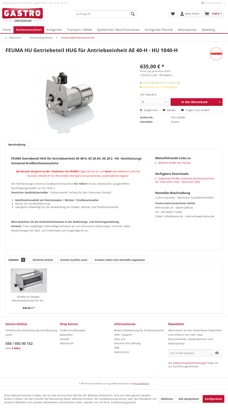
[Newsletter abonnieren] (216, 353)
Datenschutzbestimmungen (190, 363)
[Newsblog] (208, 29)
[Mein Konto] (189, 13)
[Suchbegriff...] (105, 13)
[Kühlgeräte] (54, 29)
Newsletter (66, 334)
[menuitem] (105, 13)
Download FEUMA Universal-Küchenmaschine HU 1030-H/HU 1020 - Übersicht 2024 (184, 180)
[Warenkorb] (213, 13)
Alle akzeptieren (189, 399)
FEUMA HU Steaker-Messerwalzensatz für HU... (28, 298)
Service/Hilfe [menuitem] (212, 3)
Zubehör (16, 260)
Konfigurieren (213, 399)
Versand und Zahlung (127, 343)
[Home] (6, 29)
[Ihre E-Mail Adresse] (190, 353)
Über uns (119, 339)
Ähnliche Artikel (43, 260)
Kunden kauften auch (73, 260)
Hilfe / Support (123, 334)
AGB (116, 347)
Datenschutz (121, 352)
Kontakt (64, 339)
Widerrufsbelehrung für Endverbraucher (139, 330)
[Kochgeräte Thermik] (158, 29)
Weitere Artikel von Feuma (172, 162)
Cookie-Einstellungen (72, 330)
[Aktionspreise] (187, 29)
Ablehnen (167, 399)
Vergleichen (149, 110)
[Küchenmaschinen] (28, 29)
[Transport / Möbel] (79, 29)
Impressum (67, 343)
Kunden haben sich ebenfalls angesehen (120, 260)
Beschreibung (16, 144)
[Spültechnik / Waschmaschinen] (118, 29)
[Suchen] (133, 13)
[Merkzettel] (173, 13)
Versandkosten (141, 383)
